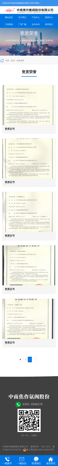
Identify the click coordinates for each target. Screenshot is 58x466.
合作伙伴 (36, 24)
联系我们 (49, 24)
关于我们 (22, 17)
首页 (13, 61)
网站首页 (9, 17)
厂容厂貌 (22, 24)
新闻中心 (49, 17)
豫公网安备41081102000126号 (38, 450)
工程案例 (9, 24)
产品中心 (36, 17)
